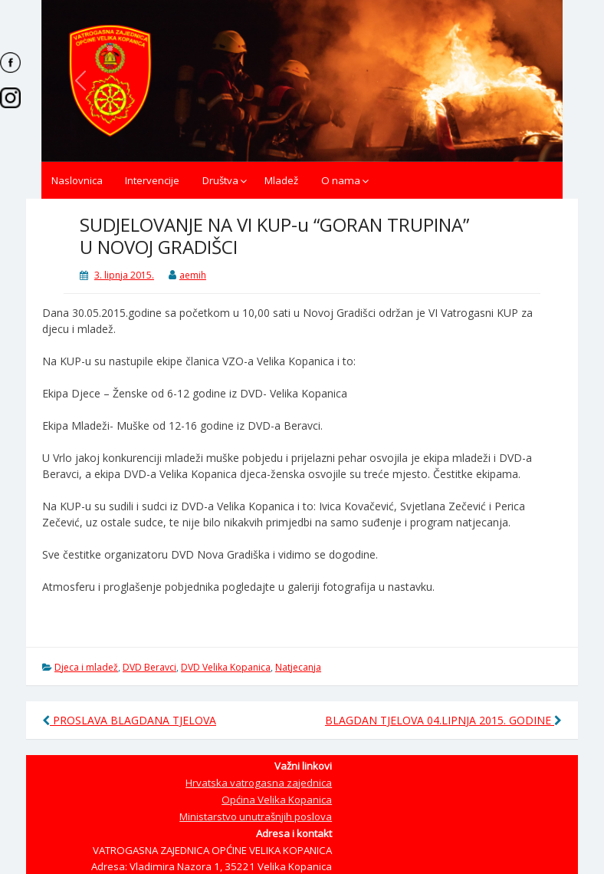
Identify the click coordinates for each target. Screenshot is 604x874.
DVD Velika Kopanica (226, 667)
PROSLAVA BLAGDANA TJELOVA (129, 720)
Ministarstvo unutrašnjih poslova (255, 816)
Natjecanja (298, 667)
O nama (340, 180)
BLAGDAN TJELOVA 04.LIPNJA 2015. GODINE (443, 720)
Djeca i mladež (86, 667)
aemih (192, 275)
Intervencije (152, 180)
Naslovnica (77, 180)
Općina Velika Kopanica (277, 799)
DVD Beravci (149, 667)
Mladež (281, 180)
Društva (220, 180)
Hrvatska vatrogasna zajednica (258, 783)
